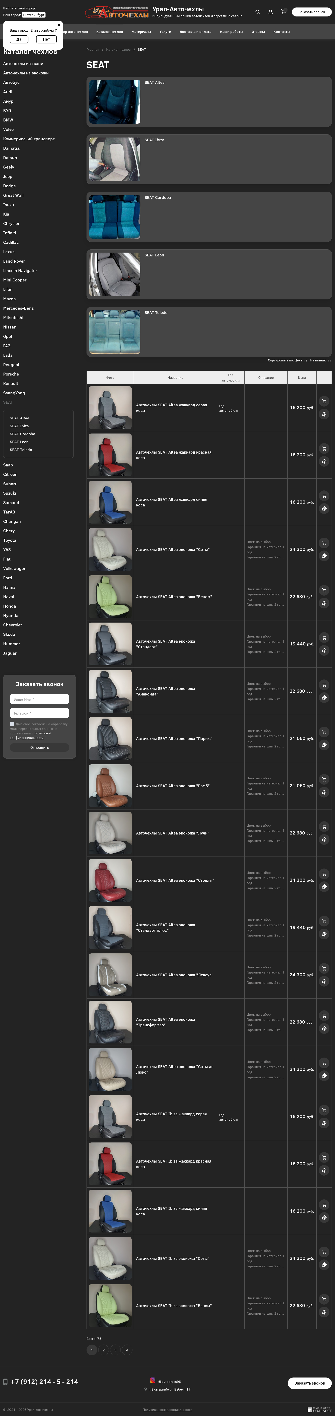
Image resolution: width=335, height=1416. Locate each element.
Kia (6, 214)
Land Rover (14, 261)
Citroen (10, 474)
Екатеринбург (33, 14)
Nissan (9, 327)
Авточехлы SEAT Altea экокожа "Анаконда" (165, 691)
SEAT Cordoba (22, 433)
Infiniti (9, 232)
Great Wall (13, 195)
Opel (7, 336)
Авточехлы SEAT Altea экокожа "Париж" (174, 738)
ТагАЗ (9, 512)
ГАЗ (6, 345)
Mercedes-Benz (18, 308)
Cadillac (11, 242)
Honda (9, 606)
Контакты (281, 31)
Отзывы (258, 31)
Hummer (11, 643)
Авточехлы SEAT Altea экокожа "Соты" (173, 549)
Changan (12, 521)
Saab (8, 465)
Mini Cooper (14, 280)
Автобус (11, 82)
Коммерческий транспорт (29, 138)
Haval (8, 596)
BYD (7, 110)
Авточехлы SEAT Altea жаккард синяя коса (171, 502)
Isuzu (8, 204)
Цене (298, 360)
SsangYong (14, 392)
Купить (324, 401)
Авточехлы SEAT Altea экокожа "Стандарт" (165, 644)
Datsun (10, 157)
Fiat (6, 559)
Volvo (8, 129)
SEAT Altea (19, 417)
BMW (8, 120)
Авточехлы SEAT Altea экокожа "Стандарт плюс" (165, 927)
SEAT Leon (19, 441)
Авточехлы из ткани (23, 63)
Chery (9, 530)
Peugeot (11, 364)
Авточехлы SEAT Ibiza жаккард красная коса (173, 1163)
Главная (93, 50)
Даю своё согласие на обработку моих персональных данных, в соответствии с (39, 731)
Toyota (9, 540)
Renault (10, 383)
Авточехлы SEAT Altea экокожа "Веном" (174, 596)
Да (19, 39)
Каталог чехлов (109, 31)
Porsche (11, 374)
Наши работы (231, 31)
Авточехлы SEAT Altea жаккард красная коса (174, 454)
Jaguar (10, 653)
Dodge (9, 185)
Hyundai (11, 615)
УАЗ (7, 549)
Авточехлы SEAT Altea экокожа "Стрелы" (175, 880)
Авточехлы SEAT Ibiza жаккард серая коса (171, 1116)
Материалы (141, 31)
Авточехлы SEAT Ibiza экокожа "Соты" (173, 1258)
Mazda (9, 298)
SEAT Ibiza (19, 425)
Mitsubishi (13, 317)
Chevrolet (12, 624)
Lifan (8, 289)
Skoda (9, 634)
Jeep (7, 176)
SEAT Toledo (21, 449)
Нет (46, 39)
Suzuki (9, 493)
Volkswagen (14, 568)
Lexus (9, 251)
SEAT (8, 402)
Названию (318, 360)
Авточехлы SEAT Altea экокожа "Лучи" (172, 833)
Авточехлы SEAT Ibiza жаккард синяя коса (171, 1211)
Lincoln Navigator (20, 270)
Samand (11, 502)
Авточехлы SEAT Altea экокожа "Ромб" (173, 785)
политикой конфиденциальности (30, 735)
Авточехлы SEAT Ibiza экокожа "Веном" (174, 1305)
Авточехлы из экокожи (26, 72)
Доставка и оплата (195, 31)
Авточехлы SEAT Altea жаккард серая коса (171, 407)
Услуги (165, 31)
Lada (8, 355)
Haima (9, 587)
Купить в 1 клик (324, 414)
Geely (8, 167)
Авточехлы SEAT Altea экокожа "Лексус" (174, 974)
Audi (7, 91)
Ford (7, 577)
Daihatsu (12, 148)
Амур (8, 101)
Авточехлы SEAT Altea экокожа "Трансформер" (165, 1022)
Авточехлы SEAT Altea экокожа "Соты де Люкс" (174, 1069)
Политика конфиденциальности (167, 1409)
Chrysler (11, 223)
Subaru (10, 483)
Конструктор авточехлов (66, 31)
